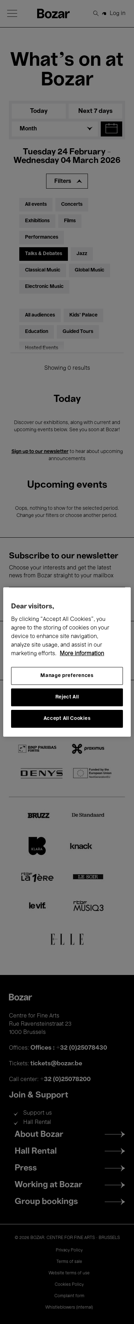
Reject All (67, 697)
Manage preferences (67, 675)
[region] (66, 662)
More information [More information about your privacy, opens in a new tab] (82, 653)
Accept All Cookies (67, 718)
